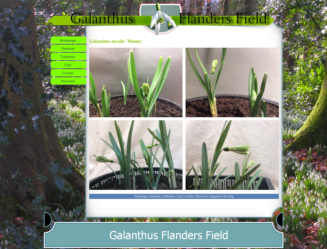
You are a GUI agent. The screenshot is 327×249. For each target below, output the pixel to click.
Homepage (141, 196)
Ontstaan (155, 196)
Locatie (189, 196)
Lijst (179, 196)
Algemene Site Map (221, 196)
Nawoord (201, 196)
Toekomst (169, 196)
